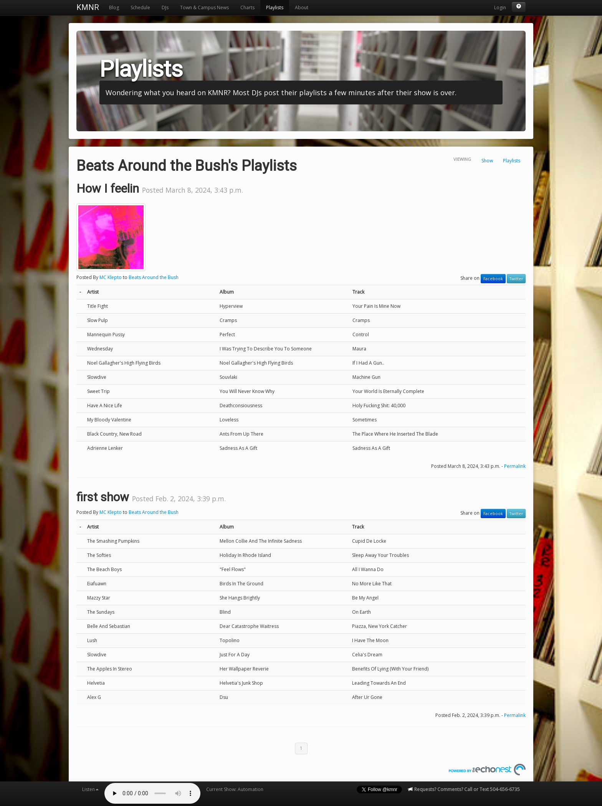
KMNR (87, 7)
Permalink (515, 466)
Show (487, 160)
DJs (165, 7)
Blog (114, 7)
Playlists (274, 7)
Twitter (516, 278)
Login (500, 7)
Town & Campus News (204, 7)
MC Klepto (110, 277)
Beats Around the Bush (154, 277)
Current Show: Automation (234, 789)
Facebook (493, 278)
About (301, 7)
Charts (247, 7)
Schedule (140, 7)
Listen (90, 789)
